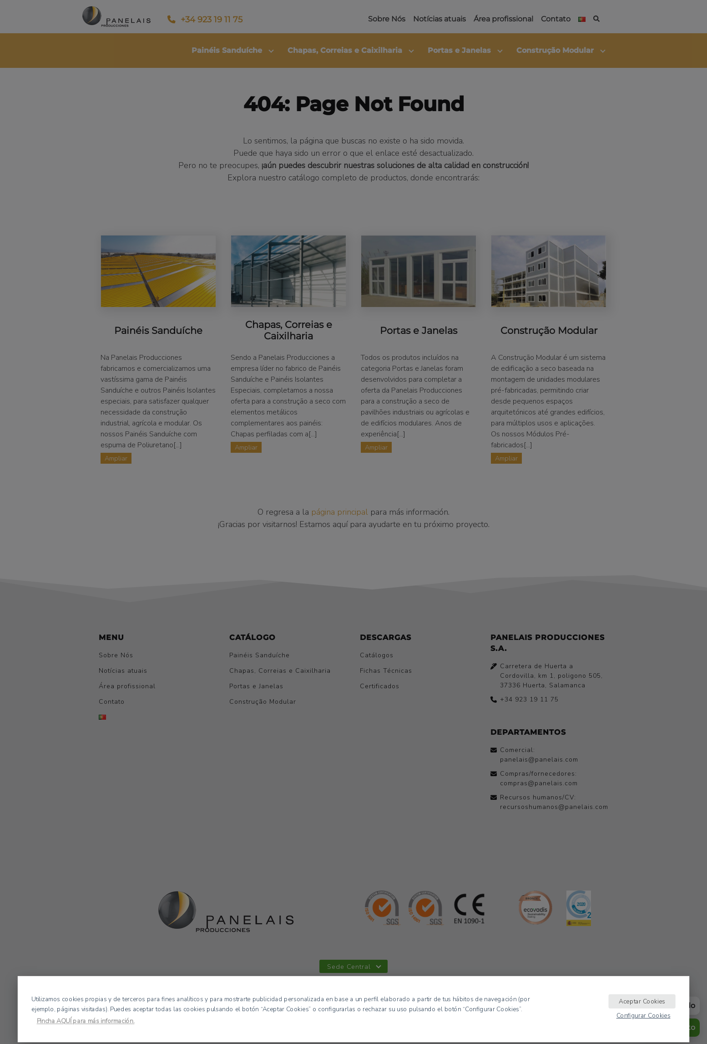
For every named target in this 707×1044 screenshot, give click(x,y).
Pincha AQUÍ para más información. (86, 1021)
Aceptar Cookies (642, 1001)
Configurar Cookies (643, 1015)
